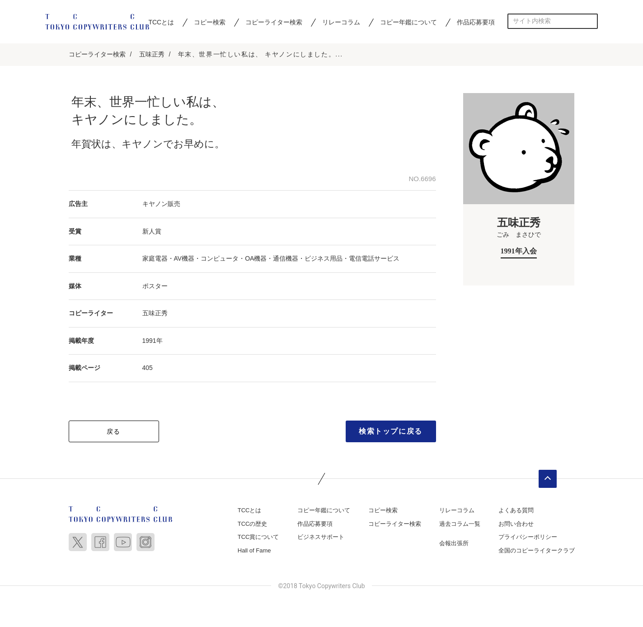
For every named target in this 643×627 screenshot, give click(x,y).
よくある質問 (516, 510)
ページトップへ (548, 479)
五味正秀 (151, 54)
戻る (114, 431)
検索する (590, 21)
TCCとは (161, 22)
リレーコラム (341, 22)
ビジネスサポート (320, 536)
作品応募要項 (476, 22)
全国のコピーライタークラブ (536, 550)
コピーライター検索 (273, 22)
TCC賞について (258, 536)
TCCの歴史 (253, 523)
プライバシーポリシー (527, 536)
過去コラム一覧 (459, 523)
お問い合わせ (516, 523)
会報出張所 (454, 543)
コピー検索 (209, 22)
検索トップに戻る (390, 431)
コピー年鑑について (408, 22)
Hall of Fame (254, 550)
